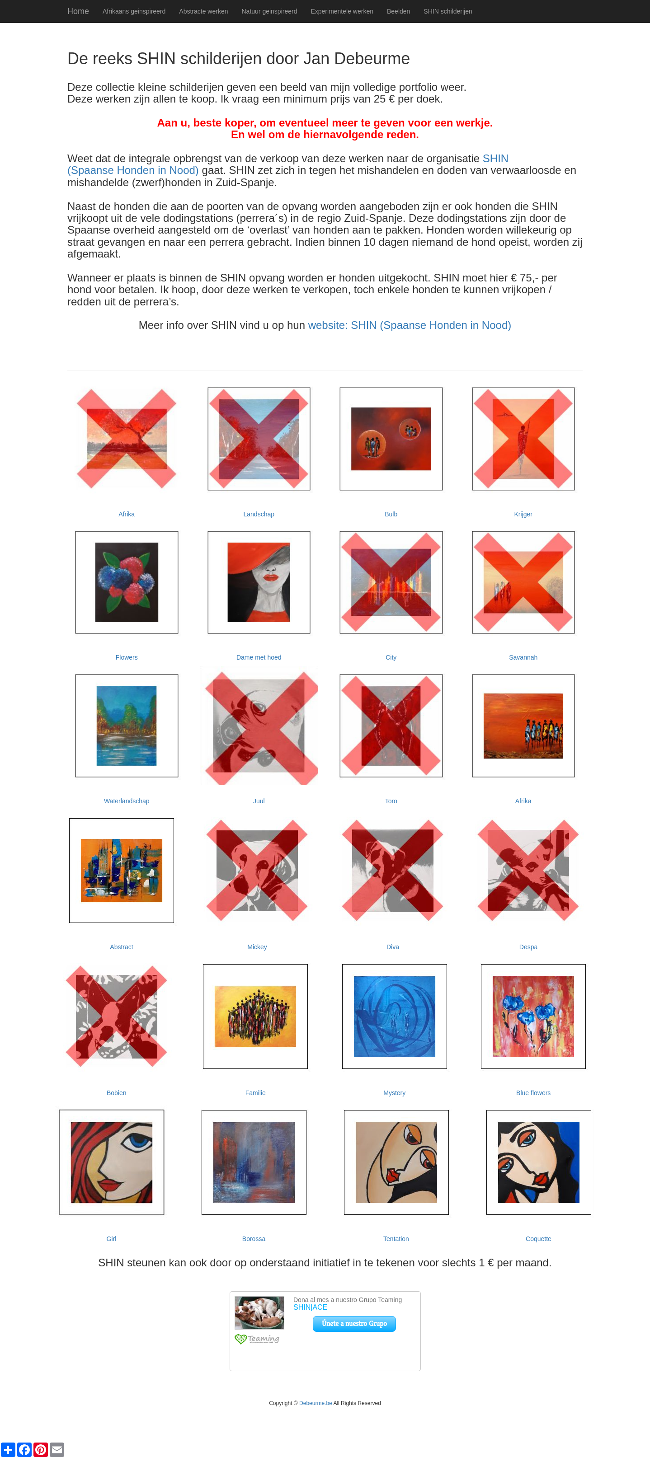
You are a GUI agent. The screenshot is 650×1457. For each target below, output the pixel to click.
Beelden (398, 11)
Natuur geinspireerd (269, 11)
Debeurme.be (315, 1403)
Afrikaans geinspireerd (134, 11)
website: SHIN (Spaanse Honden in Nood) (410, 325)
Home (78, 11)
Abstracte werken (203, 11)
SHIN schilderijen (448, 11)
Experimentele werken (342, 11)
